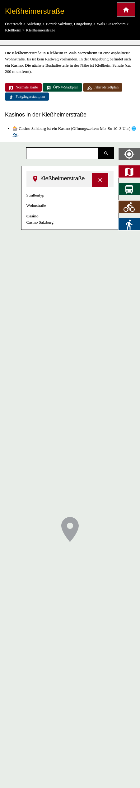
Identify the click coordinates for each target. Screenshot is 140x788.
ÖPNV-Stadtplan (62, 87)
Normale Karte (23, 87)
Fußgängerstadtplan (27, 96)
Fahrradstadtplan (103, 87)
